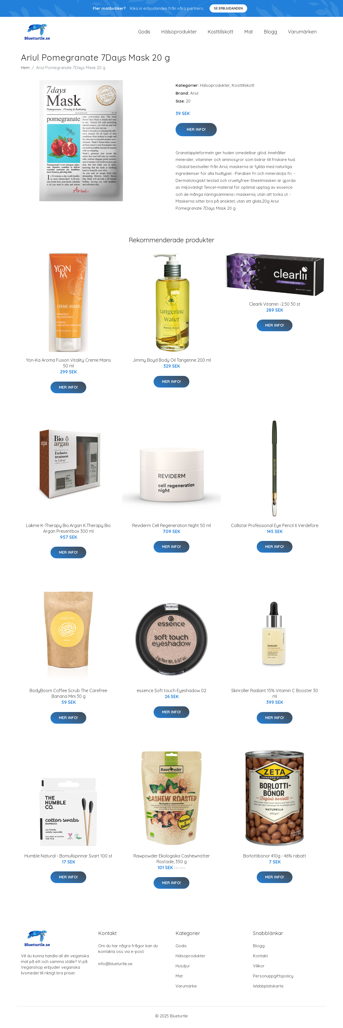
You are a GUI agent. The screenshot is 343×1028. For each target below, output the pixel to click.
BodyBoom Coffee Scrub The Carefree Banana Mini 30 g (68, 696)
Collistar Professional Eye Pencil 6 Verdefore (274, 528)
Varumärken (302, 33)
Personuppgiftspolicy (273, 978)
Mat (248, 33)
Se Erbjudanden (228, 8)
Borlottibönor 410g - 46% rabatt (274, 858)
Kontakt (260, 958)
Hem (25, 70)
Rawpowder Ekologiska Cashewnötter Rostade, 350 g (172, 861)
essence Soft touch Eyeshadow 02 (171, 693)
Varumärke (186, 988)
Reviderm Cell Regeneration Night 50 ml (171, 528)
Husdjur (183, 968)
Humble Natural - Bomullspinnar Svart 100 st (68, 858)
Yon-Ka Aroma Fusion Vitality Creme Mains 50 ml (68, 365)
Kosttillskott (220, 33)
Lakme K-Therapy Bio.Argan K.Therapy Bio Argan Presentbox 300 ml (68, 531)
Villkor (259, 968)
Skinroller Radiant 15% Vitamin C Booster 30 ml (274, 696)
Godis (144, 33)
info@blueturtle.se (115, 966)
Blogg (270, 33)
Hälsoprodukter (179, 33)
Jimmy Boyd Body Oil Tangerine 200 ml (171, 363)
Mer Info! (196, 132)
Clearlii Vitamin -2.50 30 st (274, 306)
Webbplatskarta (268, 988)
